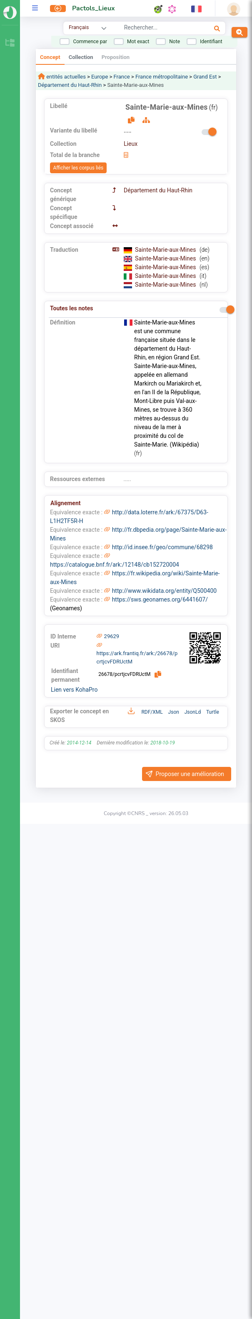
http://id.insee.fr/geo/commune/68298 (162, 547)
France (122, 77)
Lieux (130, 143)
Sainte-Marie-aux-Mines (166, 249)
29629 (112, 636)
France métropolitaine (161, 77)
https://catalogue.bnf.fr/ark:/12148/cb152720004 (114, 564)
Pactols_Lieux (93, 8)
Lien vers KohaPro (74, 689)
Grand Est (205, 77)
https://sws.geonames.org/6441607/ (160, 599)
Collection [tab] (81, 57)
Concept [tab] (50, 57)
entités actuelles (65, 77)
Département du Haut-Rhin (70, 85)
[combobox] (156, 28)
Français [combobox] (79, 27)
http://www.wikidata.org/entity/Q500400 (164, 590)
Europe (99, 77)
